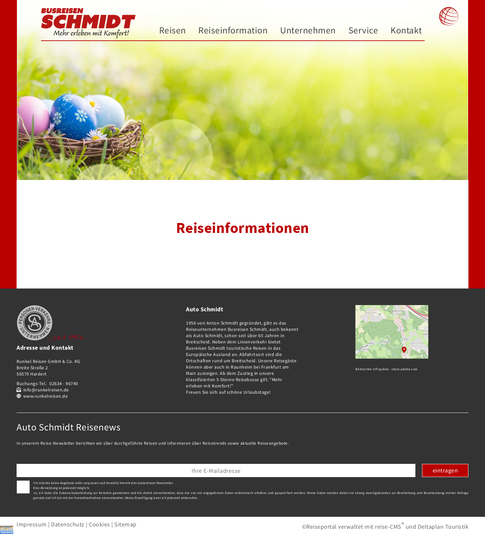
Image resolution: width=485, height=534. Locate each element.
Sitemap (125, 524)
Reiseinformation (233, 30)
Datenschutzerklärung (75, 493)
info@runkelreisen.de (46, 390)
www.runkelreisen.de (45, 396)
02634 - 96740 (63, 383)
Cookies (99, 524)
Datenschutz (68, 524)
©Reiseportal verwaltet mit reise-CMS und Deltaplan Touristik (385, 526)
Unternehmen (308, 30)
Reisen (172, 30)
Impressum (32, 524)
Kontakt (406, 30)
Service (363, 30)
